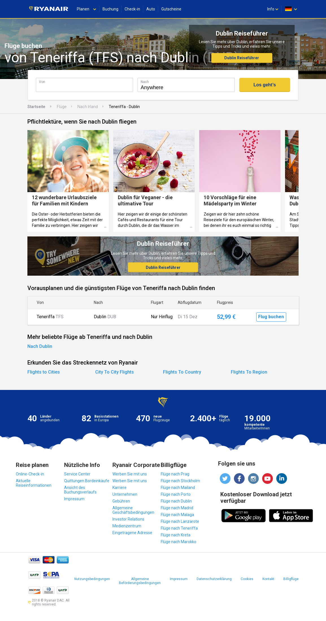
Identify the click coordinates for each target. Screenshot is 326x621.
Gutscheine (171, 9)
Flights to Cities (43, 372)
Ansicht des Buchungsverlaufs (80, 489)
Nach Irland (87, 106)
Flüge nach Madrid (177, 508)
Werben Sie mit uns (129, 474)
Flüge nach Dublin (176, 501)
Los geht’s (264, 84)
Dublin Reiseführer (241, 58)
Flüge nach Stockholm (180, 481)
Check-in (132, 9)
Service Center (77, 474)
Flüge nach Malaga (177, 514)
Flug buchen (271, 316)
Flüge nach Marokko (178, 541)
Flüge (61, 106)
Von (42, 82)
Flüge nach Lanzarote (180, 521)
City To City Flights (114, 372)
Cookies (247, 579)
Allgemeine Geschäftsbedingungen (133, 510)
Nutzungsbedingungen (92, 579)
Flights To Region (249, 372)
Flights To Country (182, 372)
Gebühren (121, 501)
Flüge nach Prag (175, 474)
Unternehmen (124, 494)
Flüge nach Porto (176, 494)
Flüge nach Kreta (175, 535)
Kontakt (268, 579)
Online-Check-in (30, 474)
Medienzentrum (126, 526)
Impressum (74, 499)
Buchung (110, 9)
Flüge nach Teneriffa (179, 528)
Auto (150, 9)
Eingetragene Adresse (132, 532)
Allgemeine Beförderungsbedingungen (140, 581)
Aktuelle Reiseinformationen (33, 483)
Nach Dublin (39, 346)
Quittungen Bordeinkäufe (86, 481)
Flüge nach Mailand (178, 487)
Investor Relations (128, 519)
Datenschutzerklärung (214, 579)
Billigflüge (291, 579)
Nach (145, 82)
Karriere (119, 487)
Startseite (36, 106)
